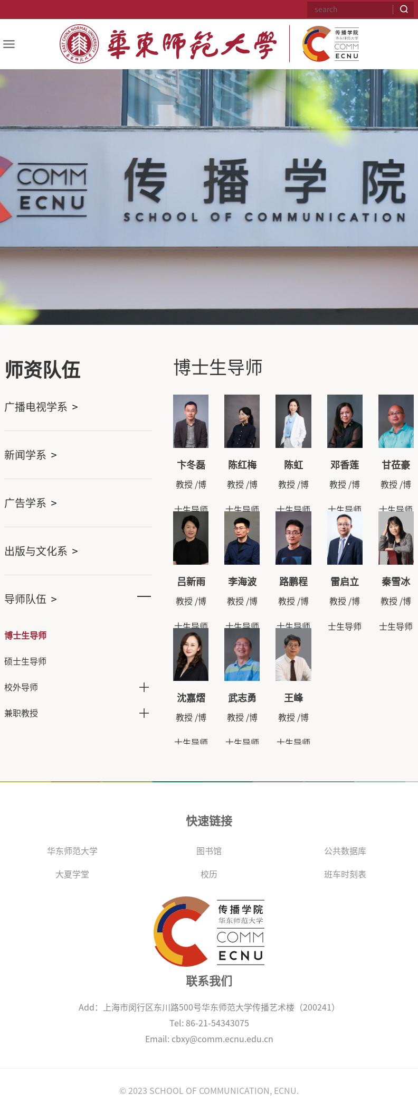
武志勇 (242, 698)
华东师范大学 (72, 851)
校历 (209, 874)
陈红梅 (242, 465)
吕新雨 (191, 581)
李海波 (242, 581)
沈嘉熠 (191, 698)
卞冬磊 (191, 465)
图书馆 (209, 851)
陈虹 (293, 465)
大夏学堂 (72, 874)
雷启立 (344, 581)
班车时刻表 (345, 874)
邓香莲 (344, 465)
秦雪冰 (396, 581)
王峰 (293, 698)
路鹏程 (293, 581)
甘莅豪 (396, 465)
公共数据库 (345, 851)
